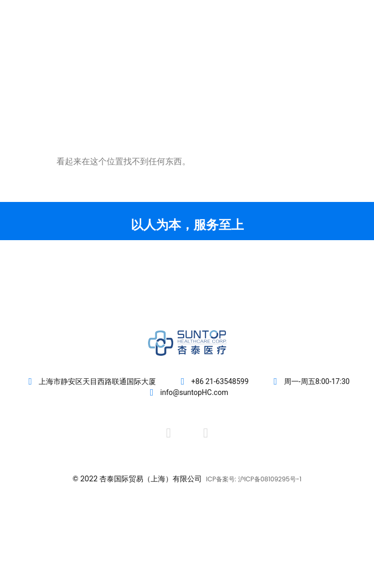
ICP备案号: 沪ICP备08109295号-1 (254, 479)
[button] (349, 48)
